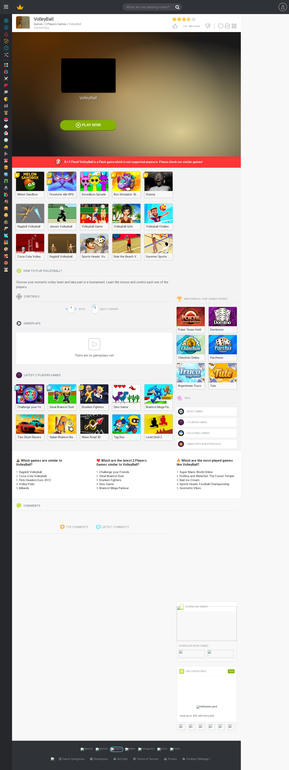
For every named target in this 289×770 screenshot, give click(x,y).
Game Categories (72, 759)
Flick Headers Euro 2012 (35, 480)
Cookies (190, 759)
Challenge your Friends (114, 472)
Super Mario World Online (196, 472)
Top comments (74, 527)
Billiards (24, 488)
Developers (100, 759)
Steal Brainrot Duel (111, 476)
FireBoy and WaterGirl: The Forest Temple (207, 476)
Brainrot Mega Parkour (114, 488)
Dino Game (106, 484)
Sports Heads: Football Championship (204, 484)
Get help (121, 759)
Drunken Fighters (110, 480)
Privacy (171, 759)
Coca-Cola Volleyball (33, 476)
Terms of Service (146, 759)
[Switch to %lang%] (87, 749)
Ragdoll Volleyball (30, 472)
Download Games (193, 606)
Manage (204, 759)
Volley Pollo (27, 484)
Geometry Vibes (190, 488)
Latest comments (112, 527)
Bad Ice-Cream (189, 480)
